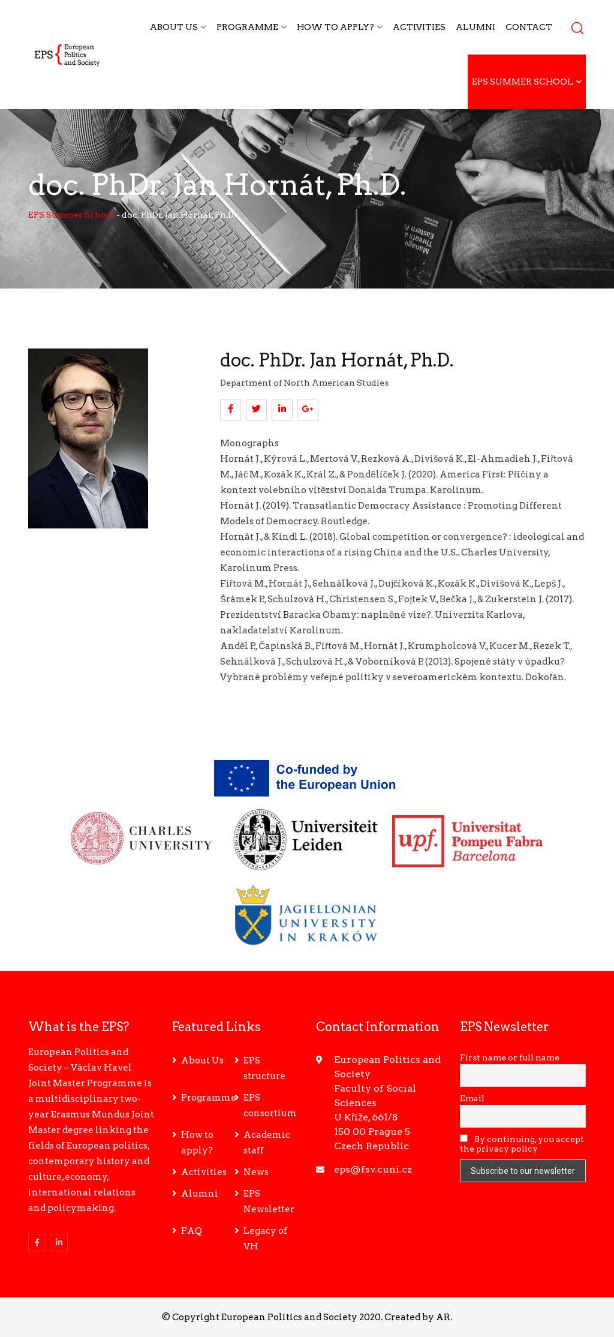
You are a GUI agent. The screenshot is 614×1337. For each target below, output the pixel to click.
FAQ (191, 1230)
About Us (174, 27)
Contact (528, 27)
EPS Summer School (522, 81)
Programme (247, 27)
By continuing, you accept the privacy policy (522, 1143)
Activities (419, 27)
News (256, 1172)
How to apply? (335, 27)
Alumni (475, 27)
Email (472, 1098)
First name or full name (509, 1057)
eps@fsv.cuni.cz (373, 1169)
